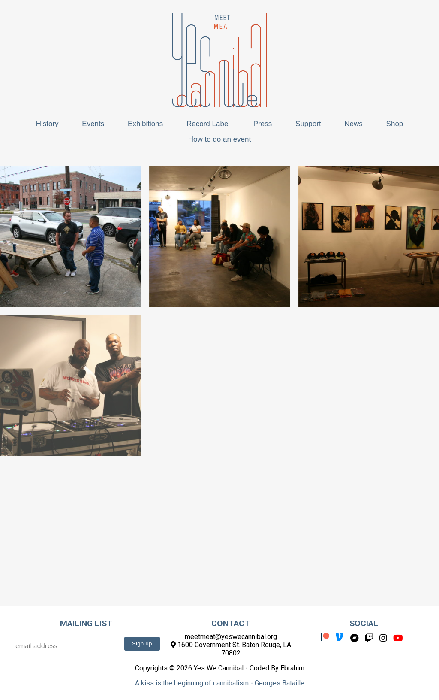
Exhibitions (145, 124)
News (353, 124)
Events (93, 124)
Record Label (208, 124)
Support (308, 124)
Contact (230, 623)
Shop (394, 124)
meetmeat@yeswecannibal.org (231, 637)
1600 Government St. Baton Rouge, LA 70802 (231, 649)
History (47, 124)
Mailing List (86, 623)
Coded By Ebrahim (277, 668)
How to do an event (219, 139)
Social (363, 623)
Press (262, 124)
